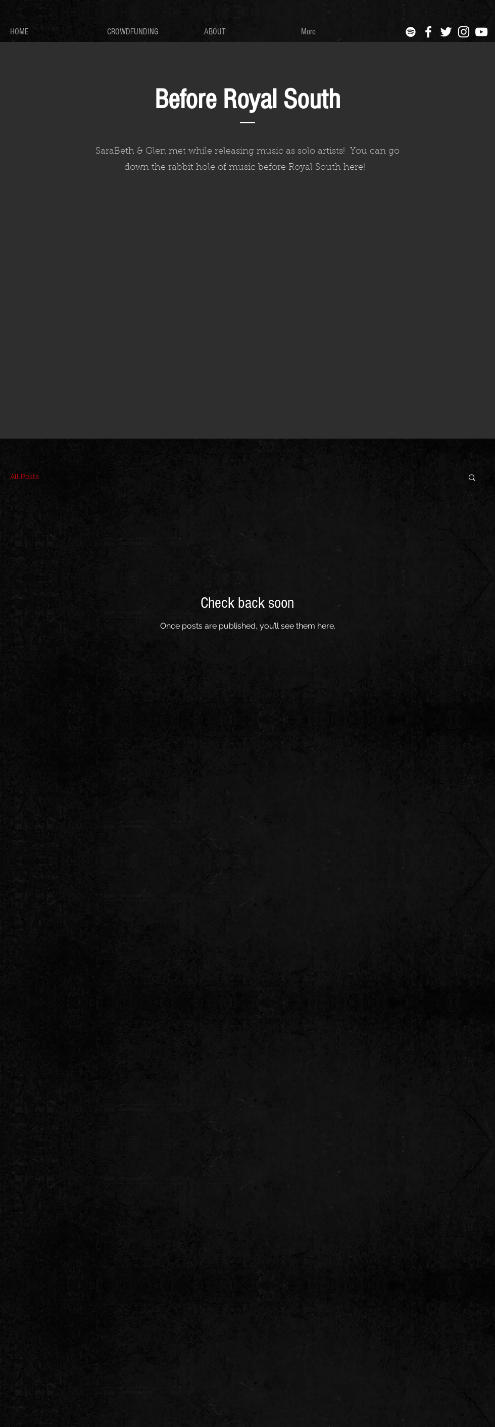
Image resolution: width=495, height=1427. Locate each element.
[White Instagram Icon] (463, 31)
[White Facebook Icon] (428, 31)
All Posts (24, 476)
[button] (472, 478)
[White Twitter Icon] (446, 31)
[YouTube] (481, 31)
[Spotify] (410, 31)
